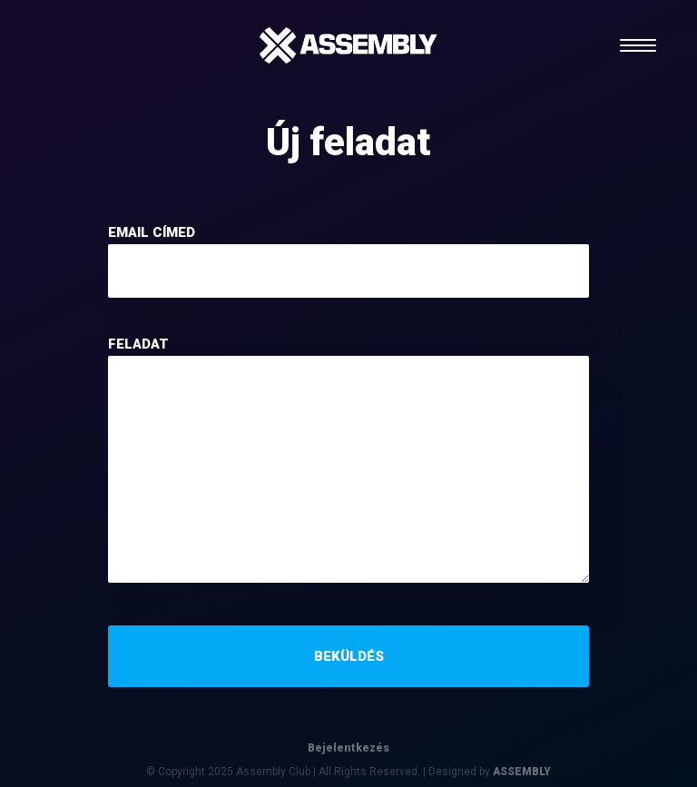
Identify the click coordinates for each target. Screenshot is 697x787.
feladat (138, 344)
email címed (151, 232)
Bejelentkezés (348, 748)
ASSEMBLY (522, 771)
